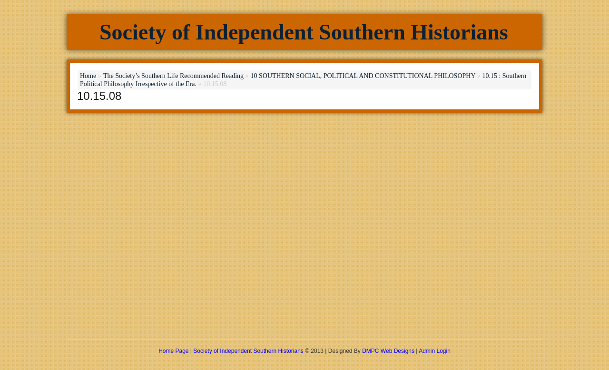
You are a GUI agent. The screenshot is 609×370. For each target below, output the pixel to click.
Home (88, 75)
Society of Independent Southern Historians (303, 32)
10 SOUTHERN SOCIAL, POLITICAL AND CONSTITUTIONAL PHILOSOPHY (362, 75)
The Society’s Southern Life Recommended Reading (173, 75)
